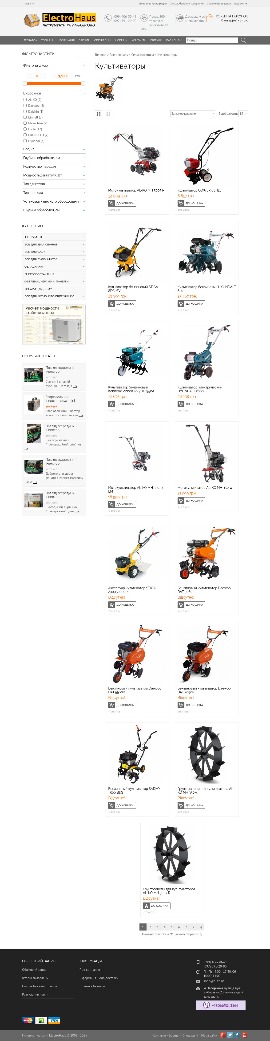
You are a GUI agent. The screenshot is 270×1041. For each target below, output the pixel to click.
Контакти (139, 40)
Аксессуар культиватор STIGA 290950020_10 (131, 590)
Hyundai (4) (36, 141)
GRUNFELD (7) (38, 135)
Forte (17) (35, 129)
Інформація (66, 40)
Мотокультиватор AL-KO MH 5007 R (136, 190)
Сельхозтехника (142, 55)
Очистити (45, 54)
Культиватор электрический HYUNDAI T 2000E (200, 389)
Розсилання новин (35, 994)
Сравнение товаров (219, 3)
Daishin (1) (35, 111)
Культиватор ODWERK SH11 (199, 190)
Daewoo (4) (36, 105)
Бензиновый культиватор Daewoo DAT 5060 (204, 590)
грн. (78, 76)
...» (75, 386)
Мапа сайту (209, 1035)
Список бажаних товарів (39, 986)
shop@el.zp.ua (213, 981)
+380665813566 (225, 1005)
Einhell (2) (35, 117)
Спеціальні (102, 40)
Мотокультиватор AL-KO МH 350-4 (205, 488)
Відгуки (156, 40)
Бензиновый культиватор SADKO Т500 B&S (134, 790)
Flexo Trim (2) (37, 123)
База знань (174, 40)
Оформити (240, 3)
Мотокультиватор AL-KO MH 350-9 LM (135, 489)
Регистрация (159, 3)
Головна (100, 55)
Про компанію (89, 970)
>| (200, 927)
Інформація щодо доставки (99, 978)
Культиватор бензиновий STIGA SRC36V (133, 289)
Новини (121, 40)
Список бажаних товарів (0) (187, 3)
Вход (142, 3)
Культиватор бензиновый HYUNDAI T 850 (207, 289)
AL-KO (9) (34, 100)
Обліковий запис (34, 970)
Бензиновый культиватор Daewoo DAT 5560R (134, 690)
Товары (47, 40)
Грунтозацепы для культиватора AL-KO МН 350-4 (206, 790)
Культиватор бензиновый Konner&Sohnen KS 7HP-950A (131, 389)
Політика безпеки (92, 986)
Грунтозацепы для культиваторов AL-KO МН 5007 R (169, 891)
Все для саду (119, 55)
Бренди (84, 40)
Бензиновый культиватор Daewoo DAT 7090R (204, 690)
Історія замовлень (35, 978)
